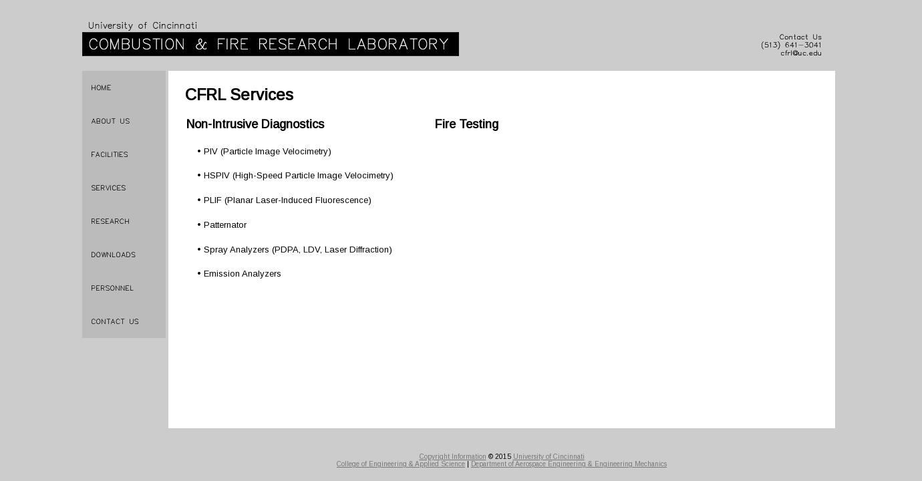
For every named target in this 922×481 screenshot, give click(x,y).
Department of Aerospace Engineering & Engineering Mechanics (569, 464)
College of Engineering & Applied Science (401, 464)
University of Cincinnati (549, 456)
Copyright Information (453, 456)
